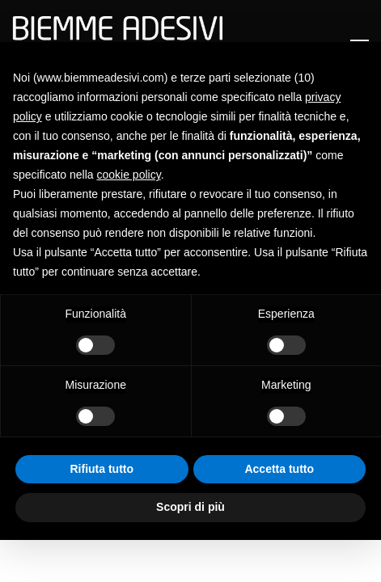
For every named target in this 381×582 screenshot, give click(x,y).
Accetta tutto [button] (279, 468)
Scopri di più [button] (190, 506)
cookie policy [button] (129, 174)
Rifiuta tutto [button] (101, 468)
